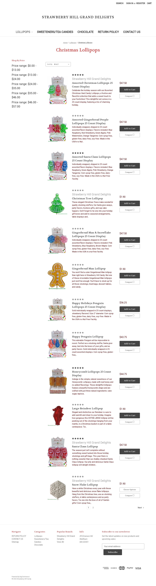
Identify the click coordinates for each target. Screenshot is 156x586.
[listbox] (62, 64)
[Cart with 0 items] (149, 3)
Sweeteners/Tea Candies (55, 32)
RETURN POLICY (108, 32)
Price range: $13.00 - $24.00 (25, 77)
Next (141, 507)
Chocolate (85, 32)
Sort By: (50, 64)
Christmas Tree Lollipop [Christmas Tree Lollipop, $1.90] (87, 198)
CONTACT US (131, 32)
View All (60, 542)
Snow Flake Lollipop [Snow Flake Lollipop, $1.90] (85, 484)
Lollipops (24, 32)
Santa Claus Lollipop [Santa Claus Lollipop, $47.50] (85, 446)
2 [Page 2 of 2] (93, 507)
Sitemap (15, 542)
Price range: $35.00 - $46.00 (25, 95)
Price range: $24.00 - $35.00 (25, 86)
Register (140, 3)
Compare (129, 96)
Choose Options (129, 490)
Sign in (129, 3)
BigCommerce (24, 577)
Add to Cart (129, 89)
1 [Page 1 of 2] (88, 507)
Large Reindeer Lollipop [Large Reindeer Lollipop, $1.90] (87, 408)
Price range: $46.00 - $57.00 (25, 104)
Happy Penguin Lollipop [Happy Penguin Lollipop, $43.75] (87, 336)
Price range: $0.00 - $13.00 (24, 68)
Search (119, 3)
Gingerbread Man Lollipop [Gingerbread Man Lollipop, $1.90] (89, 268)
